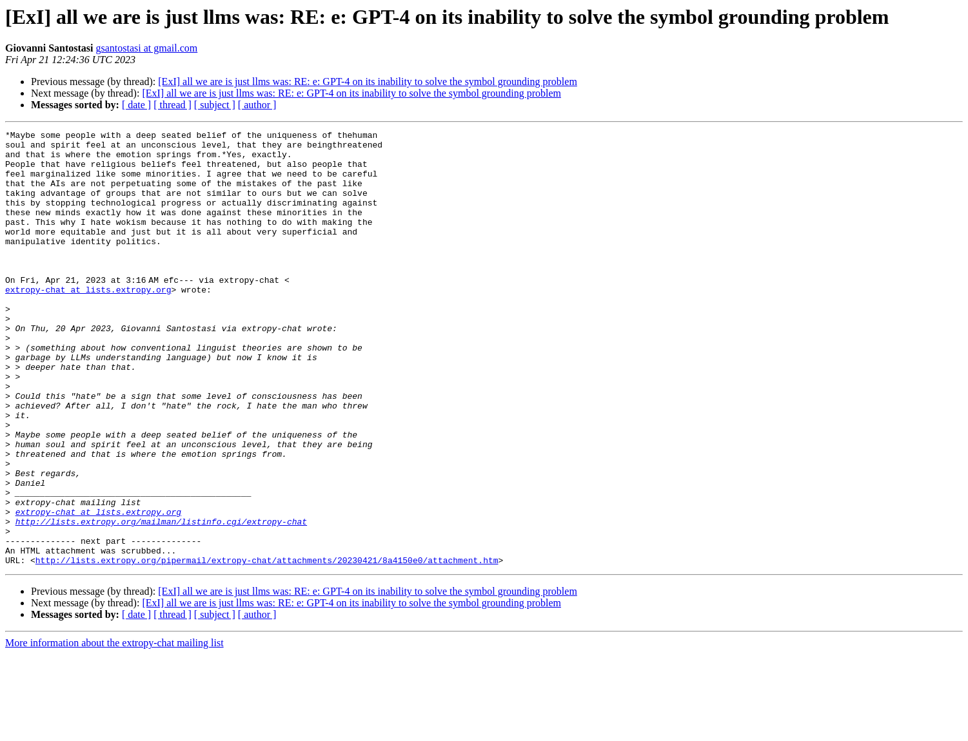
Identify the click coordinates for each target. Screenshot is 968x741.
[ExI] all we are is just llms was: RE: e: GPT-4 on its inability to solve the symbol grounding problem (367, 81)
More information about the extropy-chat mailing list (114, 729)
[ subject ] (214, 104)
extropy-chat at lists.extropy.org (88, 322)
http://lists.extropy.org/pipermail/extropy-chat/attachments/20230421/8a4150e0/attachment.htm (267, 647)
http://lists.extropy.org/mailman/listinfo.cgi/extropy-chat (161, 600)
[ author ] (257, 104)
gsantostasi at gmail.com (146, 48)
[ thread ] (172, 104)
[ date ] (136, 104)
